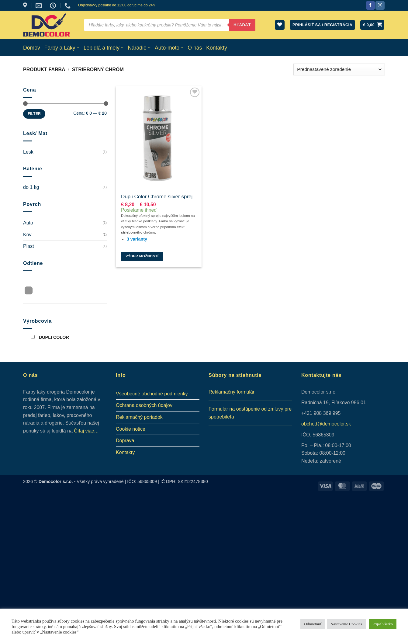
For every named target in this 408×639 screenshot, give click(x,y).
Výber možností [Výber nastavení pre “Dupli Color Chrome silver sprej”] (142, 256)
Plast (28, 246)
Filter (34, 114)
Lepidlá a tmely (104, 48)
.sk (348, 423)
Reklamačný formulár (231, 391)
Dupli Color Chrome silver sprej (156, 197)
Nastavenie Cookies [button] (346, 624)
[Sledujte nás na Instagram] (379, 5)
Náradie (139, 48)
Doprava (125, 440)
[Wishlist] (280, 25)
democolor (333, 423)
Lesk (28, 152)
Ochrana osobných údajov (144, 405)
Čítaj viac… (86, 430)
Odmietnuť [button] (313, 624)
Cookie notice (130, 429)
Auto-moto (169, 48)
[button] (372, 25)
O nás (195, 48)
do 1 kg (31, 187)
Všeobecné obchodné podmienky (152, 393)
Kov (27, 234)
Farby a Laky (61, 48)
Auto (28, 222)
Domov (31, 48)
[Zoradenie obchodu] (339, 69)
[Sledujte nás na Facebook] (370, 5)
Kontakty (216, 48)
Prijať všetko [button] (382, 624)
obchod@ (311, 423)
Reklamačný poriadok (139, 417)
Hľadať (242, 25)
